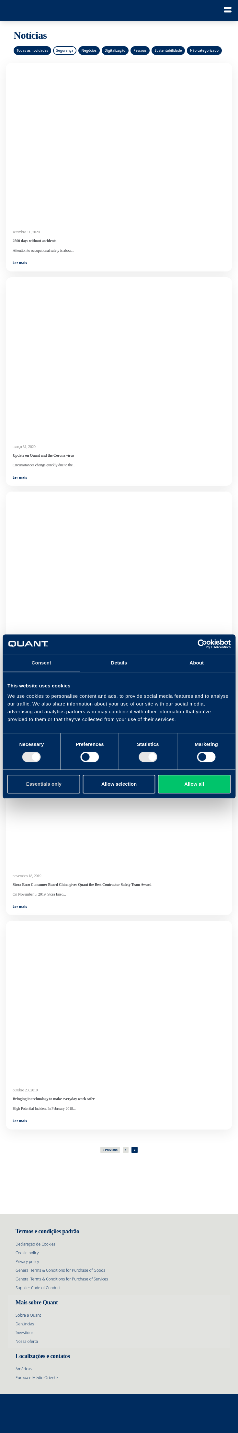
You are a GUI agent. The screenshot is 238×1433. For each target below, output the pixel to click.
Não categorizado (204, 50)
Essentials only (44, 784)
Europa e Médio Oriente (37, 1377)
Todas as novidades (32, 50)
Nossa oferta (27, 1341)
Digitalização (115, 50)
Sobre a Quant (28, 1315)
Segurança (65, 50)
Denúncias (25, 1324)
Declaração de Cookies (35, 1244)
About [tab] (196, 662)
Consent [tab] (41, 662)
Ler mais (20, 262)
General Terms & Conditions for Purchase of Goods (60, 1270)
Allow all (194, 784)
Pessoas (139, 50)
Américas (24, 1369)
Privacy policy (27, 1261)
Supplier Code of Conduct (38, 1287)
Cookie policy (27, 1253)
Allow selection (119, 784)
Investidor (24, 1332)
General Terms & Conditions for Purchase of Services (62, 1279)
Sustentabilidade (168, 50)
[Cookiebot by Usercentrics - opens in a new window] (202, 644)
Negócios (88, 50)
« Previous (110, 1150)
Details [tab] (119, 662)
